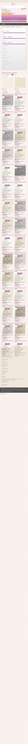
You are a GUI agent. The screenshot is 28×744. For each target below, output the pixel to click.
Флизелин (4, 55)
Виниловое (5, 61)
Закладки (3, 373)
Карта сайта (4, 366)
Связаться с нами (5, 364)
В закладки (5, 91)
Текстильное (5, 64)
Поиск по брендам (6, 26)
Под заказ (4, 47)
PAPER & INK (13, 26)
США (4, 68)
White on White (18, 26)
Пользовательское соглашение (7, 357)
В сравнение (5, 92)
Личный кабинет (5, 370)
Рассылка (3, 374)
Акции (3, 362)
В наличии (5, 49)
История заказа (4, 372)
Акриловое (5, 59)
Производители (4, 361)
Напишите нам (14, 21)
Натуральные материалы (7, 62)
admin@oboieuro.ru (5, 381)
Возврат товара (4, 365)
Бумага (4, 53)
